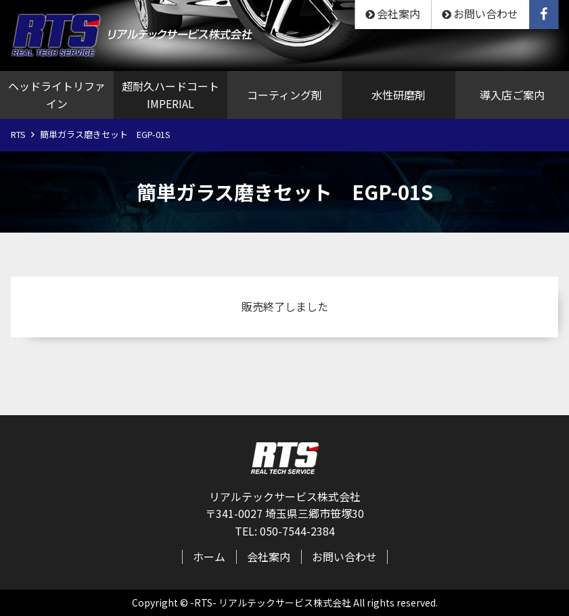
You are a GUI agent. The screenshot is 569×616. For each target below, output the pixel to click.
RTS (18, 134)
